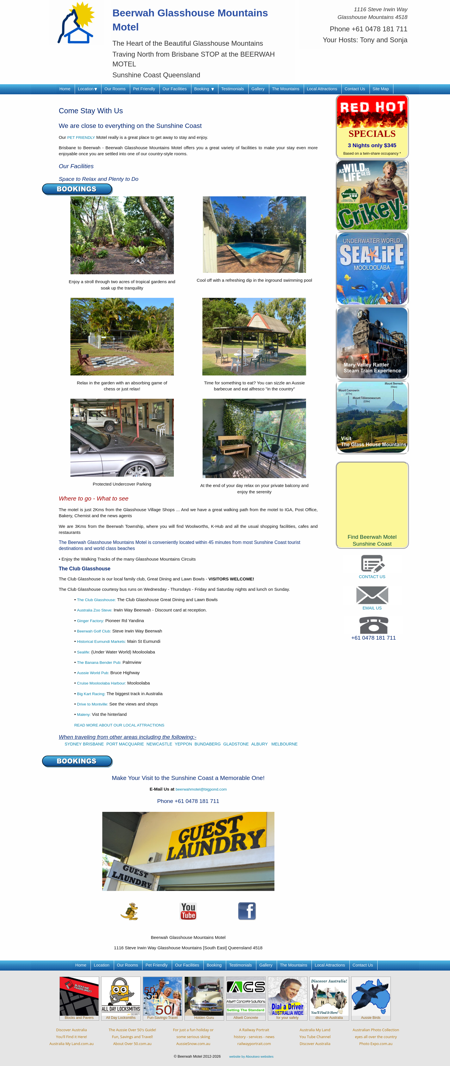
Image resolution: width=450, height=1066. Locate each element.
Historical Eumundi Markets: (101, 641)
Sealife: (84, 652)
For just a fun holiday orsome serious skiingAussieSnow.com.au (193, 1036)
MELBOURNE (284, 744)
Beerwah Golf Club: (94, 631)
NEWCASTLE (159, 744)
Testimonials (232, 89)
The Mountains (285, 89)
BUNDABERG (208, 744)
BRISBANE (93, 744)
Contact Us (355, 89)
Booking (204, 89)
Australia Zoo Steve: (94, 610)
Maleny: (84, 714)
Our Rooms (115, 89)
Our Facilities (175, 89)
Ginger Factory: (90, 621)
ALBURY (260, 744)
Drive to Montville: (93, 704)
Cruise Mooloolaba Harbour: (102, 683)
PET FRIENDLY (81, 137)
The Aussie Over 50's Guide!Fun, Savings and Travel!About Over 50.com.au (132, 1036)
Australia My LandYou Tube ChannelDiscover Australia (314, 1036)
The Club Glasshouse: (97, 600)
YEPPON (183, 744)
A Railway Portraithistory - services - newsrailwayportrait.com (254, 1036)
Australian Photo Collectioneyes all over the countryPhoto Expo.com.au (376, 1036)
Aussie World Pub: (93, 673)
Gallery (258, 89)
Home (64, 89)
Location (87, 89)
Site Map (381, 89)
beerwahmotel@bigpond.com (201, 789)
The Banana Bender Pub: (99, 662)
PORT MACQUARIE (125, 744)
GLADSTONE (236, 744)
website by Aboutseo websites (251, 1056)
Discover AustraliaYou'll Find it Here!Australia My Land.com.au (71, 1036)
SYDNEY (73, 744)
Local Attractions (322, 89)
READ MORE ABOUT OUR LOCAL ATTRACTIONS (119, 725)
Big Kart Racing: (91, 694)
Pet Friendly (144, 89)
